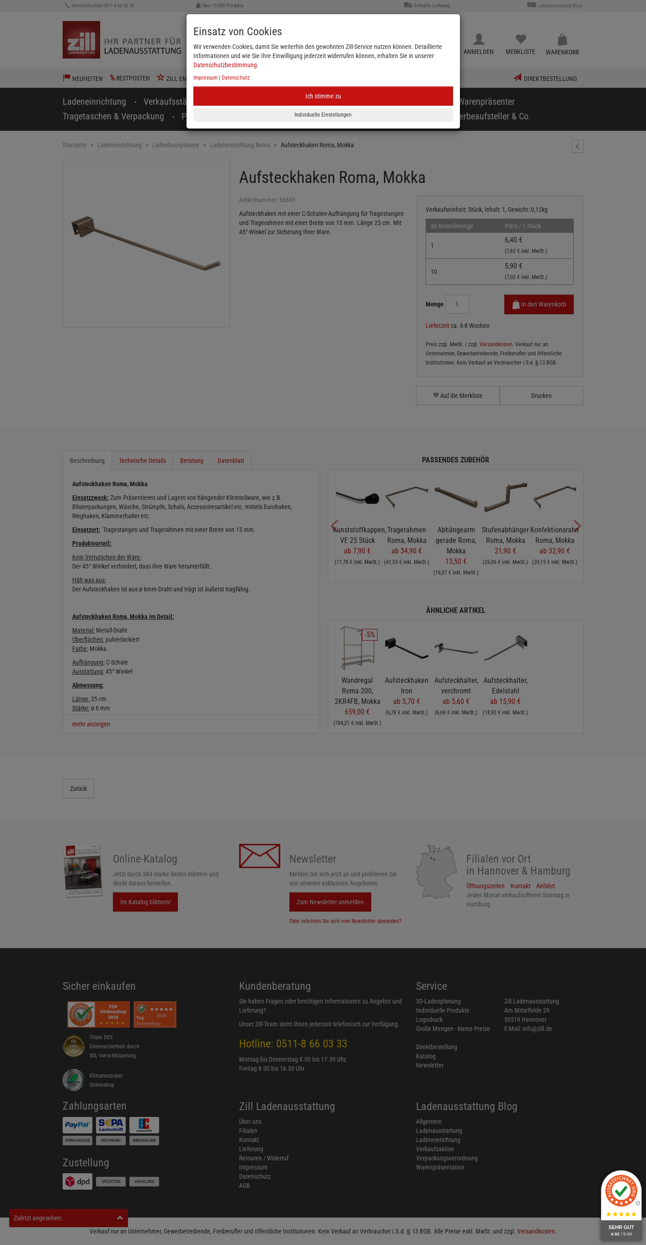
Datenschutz (236, 78)
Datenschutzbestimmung (225, 65)
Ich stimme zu (323, 96)
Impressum (205, 78)
